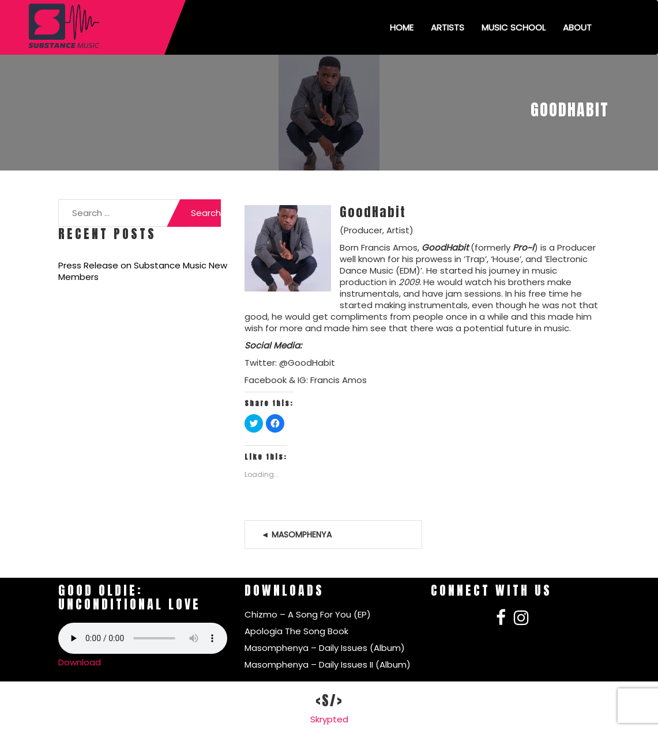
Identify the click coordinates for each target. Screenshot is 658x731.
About (577, 27)
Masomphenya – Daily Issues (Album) (325, 648)
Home (401, 27)
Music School (514, 27)
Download (79, 662)
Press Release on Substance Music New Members (142, 271)
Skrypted (329, 719)
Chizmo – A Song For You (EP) (308, 614)
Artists (447, 27)
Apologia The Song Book (296, 631)
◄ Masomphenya (296, 534)
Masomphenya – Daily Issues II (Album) (328, 664)
